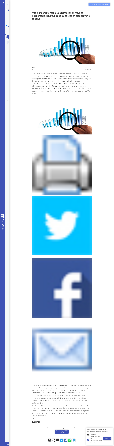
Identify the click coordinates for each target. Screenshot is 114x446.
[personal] (6, 9)
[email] (63, 440)
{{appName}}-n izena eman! (68, 432)
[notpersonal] (6, 17)
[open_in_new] (53, 440)
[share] (58, 440)
